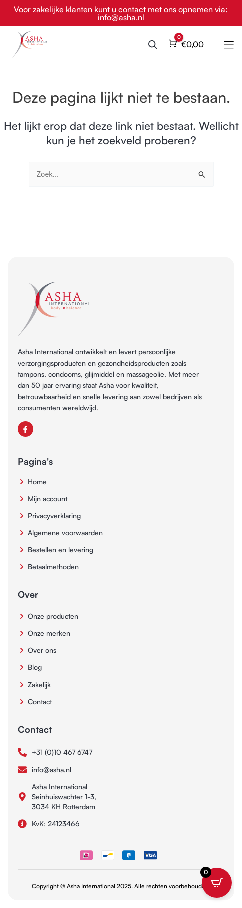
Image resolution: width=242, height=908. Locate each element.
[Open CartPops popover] (217, 883)
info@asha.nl (121, 17)
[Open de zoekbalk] (153, 44)
